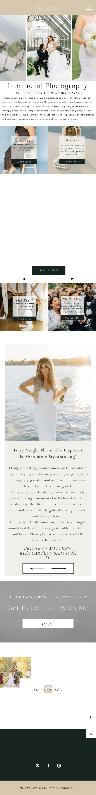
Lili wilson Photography (56, 788)
